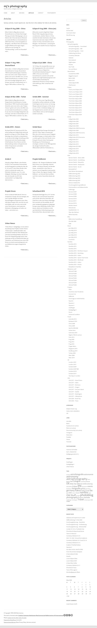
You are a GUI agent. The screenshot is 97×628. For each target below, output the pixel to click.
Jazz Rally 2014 (73, 233)
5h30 (70, 289)
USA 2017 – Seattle (74, 392)
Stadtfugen (69, 462)
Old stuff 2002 (73, 276)
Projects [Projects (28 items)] (80, 497)
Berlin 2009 (72, 78)
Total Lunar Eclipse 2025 (75, 96)
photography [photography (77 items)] (72, 497)
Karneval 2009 (73, 196)
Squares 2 (71, 303)
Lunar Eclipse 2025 (71, 561)
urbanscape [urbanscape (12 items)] (87, 500)
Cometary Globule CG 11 (73, 565)
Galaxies (71, 58)
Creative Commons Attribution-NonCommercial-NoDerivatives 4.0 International (45, 615)
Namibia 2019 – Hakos (75, 262)
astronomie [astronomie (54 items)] (88, 474)
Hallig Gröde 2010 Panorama (77, 137)
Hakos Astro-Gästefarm (73, 411)
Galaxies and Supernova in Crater (75, 517)
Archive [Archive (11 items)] (68, 474)
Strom (70, 312)
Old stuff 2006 (73, 285)
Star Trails (71, 67)
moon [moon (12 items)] (73, 493)
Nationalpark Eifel (74, 83)
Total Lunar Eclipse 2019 (75, 94)
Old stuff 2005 (73, 283)
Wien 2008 (71, 355)
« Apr (67, 596)
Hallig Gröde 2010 (74, 135)
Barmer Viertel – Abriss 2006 (76, 158)
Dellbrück (71, 296)
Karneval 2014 (73, 203)
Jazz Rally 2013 (73, 230)
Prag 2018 (71, 344)
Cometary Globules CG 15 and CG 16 (76, 540)
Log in (68, 28)
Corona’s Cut (72, 294)
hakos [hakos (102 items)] (78, 490)
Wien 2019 (71, 357)
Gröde (69, 117)
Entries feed (69, 30)
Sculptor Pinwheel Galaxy (73, 545)
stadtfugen (72, 308)
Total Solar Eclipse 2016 (75, 110)
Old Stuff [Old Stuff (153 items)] (71, 495)
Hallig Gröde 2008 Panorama (77, 128)
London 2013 (72, 364)
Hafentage (72, 189)
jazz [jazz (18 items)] (67, 493)
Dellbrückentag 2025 (74, 180)
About (13, 13)
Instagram (69, 432)
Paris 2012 (71, 337)
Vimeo (68, 439)
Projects (70, 287)
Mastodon (69, 435)
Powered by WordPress (10, 620)
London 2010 (72, 362)
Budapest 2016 (73, 321)
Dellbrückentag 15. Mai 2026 (74, 520)
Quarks (68, 556)
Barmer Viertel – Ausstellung (76, 160)
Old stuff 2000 (73, 273)
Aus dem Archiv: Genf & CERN (74, 549)
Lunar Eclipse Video (71, 558)
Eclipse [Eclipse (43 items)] (74, 486)
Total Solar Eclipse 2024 (75, 114)
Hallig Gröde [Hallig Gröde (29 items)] (85, 491)
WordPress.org (70, 35)
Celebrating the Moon (75, 53)
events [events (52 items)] (90, 486)
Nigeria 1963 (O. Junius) (75, 335)
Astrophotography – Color (76, 51)
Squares (71, 301)
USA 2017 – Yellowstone (75, 396)
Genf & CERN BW (73, 328)
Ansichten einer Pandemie (76, 292)
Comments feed (70, 33)
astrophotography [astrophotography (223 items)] (76, 479)
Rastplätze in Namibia (75, 267)
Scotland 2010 (73, 371)
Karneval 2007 (73, 192)
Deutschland (71, 71)
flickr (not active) (71, 428)
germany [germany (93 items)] (70, 490)
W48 (70, 223)
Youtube (68, 442)
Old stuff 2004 (73, 280)
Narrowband (72, 60)
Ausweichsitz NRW (74, 74)
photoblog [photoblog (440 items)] (86, 495)
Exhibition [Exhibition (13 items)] (68, 488)
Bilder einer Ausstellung (75, 219)
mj (67, 604)
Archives (21, 13)
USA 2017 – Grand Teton (75, 380)
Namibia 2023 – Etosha (75, 264)
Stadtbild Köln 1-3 (74, 210)
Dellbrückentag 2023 (74, 176)
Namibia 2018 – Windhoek (76, 260)
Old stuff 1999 (73, 271)
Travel (69, 317)
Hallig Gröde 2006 (74, 121)
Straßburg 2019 (73, 351)
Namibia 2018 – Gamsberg (76, 253)
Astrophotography (73, 44)
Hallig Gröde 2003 (74, 119)
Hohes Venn (72, 330)
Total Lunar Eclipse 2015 (75, 89)
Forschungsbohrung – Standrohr (75, 522)
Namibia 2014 (72, 244)
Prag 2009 (71, 339)
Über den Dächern (74, 212)
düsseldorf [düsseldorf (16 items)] (69, 486)
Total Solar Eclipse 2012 (75, 105)
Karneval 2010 (73, 198)
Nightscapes (72, 62)
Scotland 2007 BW (74, 369)
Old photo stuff (72, 269)
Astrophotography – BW (75, 49)
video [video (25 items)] (68, 501)
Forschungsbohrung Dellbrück (77, 185)
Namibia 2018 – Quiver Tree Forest (78, 258)
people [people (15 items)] (78, 495)
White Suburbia (73, 214)
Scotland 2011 (73, 373)
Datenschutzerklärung (10, 622)
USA (69, 378)
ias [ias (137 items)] (91, 490)
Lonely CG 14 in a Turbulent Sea (75, 529)
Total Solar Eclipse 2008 (75, 101)
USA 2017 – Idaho (73, 382)
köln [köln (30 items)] (70, 493)
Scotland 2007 (73, 367)
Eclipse (69, 87)
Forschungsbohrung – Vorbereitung (76, 524)
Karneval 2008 (73, 194)
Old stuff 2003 (73, 278)
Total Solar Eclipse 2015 (75, 108)
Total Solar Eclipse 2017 (75, 112)
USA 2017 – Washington (75, 394)
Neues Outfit (73, 604)
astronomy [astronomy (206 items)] (72, 476)
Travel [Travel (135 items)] (81, 499)
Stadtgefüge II (73, 310)
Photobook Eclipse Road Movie (75, 531)
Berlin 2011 (72, 80)
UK (68, 360)
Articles (31, 13)
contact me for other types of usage (17, 618)
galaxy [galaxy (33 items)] (83, 489)
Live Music (72, 239)
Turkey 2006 (72, 353)
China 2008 (72, 323)
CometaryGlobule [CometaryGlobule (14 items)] (85, 481)
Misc (69, 217)
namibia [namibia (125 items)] (84, 492)
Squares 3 (71, 305)
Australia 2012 (73, 319)
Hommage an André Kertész (76, 298)
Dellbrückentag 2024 (74, 178)
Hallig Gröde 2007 (74, 123)
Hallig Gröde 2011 (74, 139)
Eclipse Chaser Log (71, 409)
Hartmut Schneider (71, 449)
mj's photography (15, 6)
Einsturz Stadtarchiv (74, 183)
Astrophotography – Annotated (77, 46)
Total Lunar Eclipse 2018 (75, 92)
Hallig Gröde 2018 (74, 153)
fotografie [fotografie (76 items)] (76, 488)
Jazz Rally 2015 (73, 235)
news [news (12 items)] (89, 493)
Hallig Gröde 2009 (74, 130)
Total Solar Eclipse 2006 (75, 98)
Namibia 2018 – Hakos (75, 255)
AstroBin (68, 421)
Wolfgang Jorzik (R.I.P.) (72, 454)
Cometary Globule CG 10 (73, 536)
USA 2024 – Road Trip (75, 398)
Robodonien (72, 208)
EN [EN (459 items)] (79, 486)
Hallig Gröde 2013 (74, 144)
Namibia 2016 (72, 248)
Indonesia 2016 (73, 333)
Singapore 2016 (73, 348)
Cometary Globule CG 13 (73, 542)
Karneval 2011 (73, 201)
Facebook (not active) (72, 426)
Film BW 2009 (72, 221)
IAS (67, 413)
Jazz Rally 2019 (73, 237)
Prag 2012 (71, 342)
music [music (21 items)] (77, 493)
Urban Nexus (70, 466)
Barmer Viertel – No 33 (75, 167)
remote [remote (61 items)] (87, 497)
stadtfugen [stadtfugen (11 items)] (69, 500)
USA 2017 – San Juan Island (76, 389)
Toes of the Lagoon (71, 570)
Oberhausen (72, 85)
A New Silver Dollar (71, 563)
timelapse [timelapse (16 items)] (74, 500)
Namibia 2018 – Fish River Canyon (78, 251)
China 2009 (72, 326)
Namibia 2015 (72, 246)
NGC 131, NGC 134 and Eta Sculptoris (76, 538)
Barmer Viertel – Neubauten (76, 164)
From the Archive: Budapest (74, 552)
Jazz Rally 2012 (73, 228)
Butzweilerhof (72, 169)
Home (5, 13)
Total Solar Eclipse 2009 (75, 103)
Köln (69, 155)
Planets (71, 64)
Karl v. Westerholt (71, 452)
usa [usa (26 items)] (91, 500)
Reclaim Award (73, 205)
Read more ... (25, 55)
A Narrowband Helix (72, 554)
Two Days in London (74, 376)
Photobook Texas (71, 567)
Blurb (67, 423)
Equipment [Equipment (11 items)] (84, 486)
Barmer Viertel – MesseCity (76, 162)
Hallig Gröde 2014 (74, 148)
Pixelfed (68, 437)
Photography (51, 13)
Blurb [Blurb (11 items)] (89, 479)
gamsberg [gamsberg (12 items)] (88, 488)
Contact (40, 13)
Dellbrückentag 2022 (74, 173)
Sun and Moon (73, 69)
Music (69, 226)
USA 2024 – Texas (73, 401)
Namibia (70, 242)
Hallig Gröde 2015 (74, 151)
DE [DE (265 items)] (68, 483)
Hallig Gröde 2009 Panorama (77, 133)
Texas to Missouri (71, 533)
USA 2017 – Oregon (74, 387)
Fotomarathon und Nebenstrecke (78, 187)
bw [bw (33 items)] (71, 481)
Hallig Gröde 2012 (74, 142)
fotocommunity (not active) (74, 430)
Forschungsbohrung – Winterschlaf (76, 527)
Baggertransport (73, 76)
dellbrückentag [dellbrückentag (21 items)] (88, 484)
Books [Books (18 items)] (68, 481)
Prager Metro (72, 346)
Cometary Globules (74, 55)
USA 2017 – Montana (74, 385)
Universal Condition (74, 314)
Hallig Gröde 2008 (74, 126)
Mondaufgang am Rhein (73, 572)
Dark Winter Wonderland (76, 171)
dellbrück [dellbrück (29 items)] (80, 484)
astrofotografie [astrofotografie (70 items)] (77, 474)
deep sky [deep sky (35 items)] (73, 484)
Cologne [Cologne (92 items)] (76, 481)
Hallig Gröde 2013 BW (75, 146)
